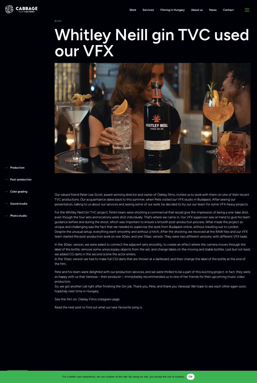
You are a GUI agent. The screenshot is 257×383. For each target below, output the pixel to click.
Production (17, 167)
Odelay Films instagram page (98, 299)
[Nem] (252, 377)
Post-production (21, 179)
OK (191, 376)
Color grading (18, 191)
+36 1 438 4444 (53, 18)
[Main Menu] (247, 10)
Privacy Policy (78, 18)
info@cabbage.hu (26, 18)
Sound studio (18, 203)
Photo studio (18, 215)
